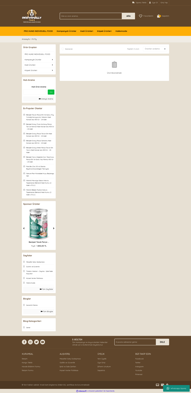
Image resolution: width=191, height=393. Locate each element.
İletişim (24, 359)
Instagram (139, 366)
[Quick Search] (34, 92)
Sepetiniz (101, 370)
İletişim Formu (27, 370)
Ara (51, 92)
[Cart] (163, 16)
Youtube (138, 370)
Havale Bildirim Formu (31, 366)
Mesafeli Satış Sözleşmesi (70, 359)
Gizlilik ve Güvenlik (67, 362)
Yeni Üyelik (101, 359)
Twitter (137, 362)
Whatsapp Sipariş (176, 388)
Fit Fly (34, 39)
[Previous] (24, 228)
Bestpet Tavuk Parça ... (39, 242)
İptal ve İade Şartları (68, 366)
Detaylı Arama (46, 99)
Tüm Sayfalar (46, 289)
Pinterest (138, 374)
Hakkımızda (121, 31)
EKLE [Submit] (162, 342)
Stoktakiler (69, 49)
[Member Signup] (153, 2)
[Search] (97, 16)
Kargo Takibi (27, 362)
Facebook (139, 359)
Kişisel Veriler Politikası (69, 370)
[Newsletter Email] (141, 342)
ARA (128, 16)
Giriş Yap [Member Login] (164, 2)
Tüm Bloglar (47, 311)
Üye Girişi (101, 362)
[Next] (53, 228)
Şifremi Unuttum (104, 366)
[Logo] (32, 16)
